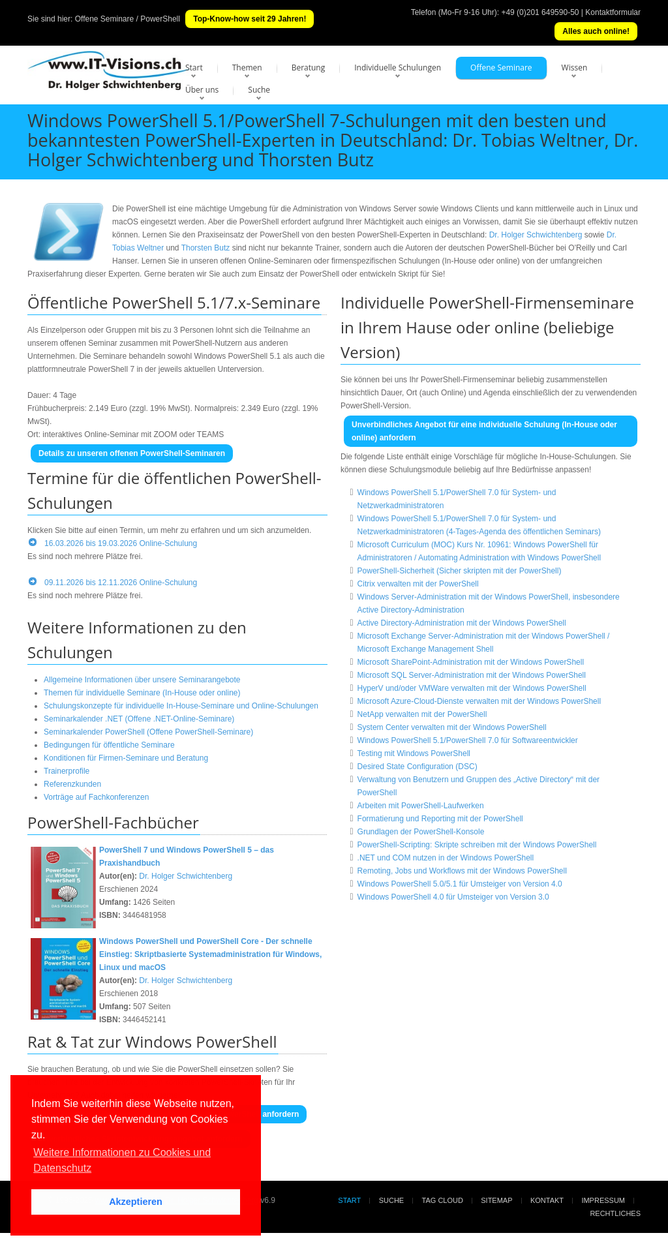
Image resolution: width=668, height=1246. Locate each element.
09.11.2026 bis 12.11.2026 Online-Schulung (120, 582)
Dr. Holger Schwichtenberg (536, 234)
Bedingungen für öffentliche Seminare (109, 745)
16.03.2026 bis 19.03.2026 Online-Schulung (120, 543)
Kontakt (547, 1200)
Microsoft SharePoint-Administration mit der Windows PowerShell (470, 662)
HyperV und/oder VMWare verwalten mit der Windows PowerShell (471, 688)
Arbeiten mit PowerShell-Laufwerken (420, 805)
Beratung (309, 67)
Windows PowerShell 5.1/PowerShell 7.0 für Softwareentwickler (467, 740)
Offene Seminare (501, 67)
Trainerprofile (66, 771)
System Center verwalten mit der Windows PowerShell (452, 727)
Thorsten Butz (205, 247)
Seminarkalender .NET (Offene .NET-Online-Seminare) (139, 718)
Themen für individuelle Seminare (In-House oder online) (142, 692)
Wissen (575, 67)
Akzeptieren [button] (135, 1201)
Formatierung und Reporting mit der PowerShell (440, 818)
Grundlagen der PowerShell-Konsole (421, 831)
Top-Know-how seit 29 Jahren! (249, 18)
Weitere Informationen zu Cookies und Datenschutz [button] (122, 1160)
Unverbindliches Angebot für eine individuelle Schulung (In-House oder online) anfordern (484, 431)
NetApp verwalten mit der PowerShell (422, 714)
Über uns (202, 89)
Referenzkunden (72, 784)
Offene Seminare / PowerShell (127, 18)
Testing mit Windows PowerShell (413, 753)
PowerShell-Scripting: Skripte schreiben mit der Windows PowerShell (477, 844)
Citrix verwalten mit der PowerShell (418, 583)
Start (194, 67)
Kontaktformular (613, 12)
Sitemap (496, 1200)
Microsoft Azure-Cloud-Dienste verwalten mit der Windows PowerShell (479, 701)
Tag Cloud (442, 1200)
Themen (247, 67)
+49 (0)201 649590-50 (540, 12)
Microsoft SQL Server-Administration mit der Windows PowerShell (471, 675)
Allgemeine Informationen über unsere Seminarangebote (142, 679)
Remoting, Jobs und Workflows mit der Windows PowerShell (462, 870)
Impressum (603, 1200)
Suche (259, 89)
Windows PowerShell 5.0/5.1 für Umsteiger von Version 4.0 (459, 884)
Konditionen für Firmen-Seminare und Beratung (126, 758)
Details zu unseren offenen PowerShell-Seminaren (131, 453)
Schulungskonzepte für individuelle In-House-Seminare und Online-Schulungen (181, 705)
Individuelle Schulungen (397, 67)
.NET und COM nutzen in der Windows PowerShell (445, 857)
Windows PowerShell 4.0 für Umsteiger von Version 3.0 (453, 897)
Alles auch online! (596, 31)
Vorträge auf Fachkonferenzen (96, 797)
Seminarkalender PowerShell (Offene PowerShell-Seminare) (148, 732)
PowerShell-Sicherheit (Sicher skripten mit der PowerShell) (459, 570)
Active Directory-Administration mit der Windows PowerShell (461, 623)
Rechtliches (615, 1213)
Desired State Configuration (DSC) (417, 766)
